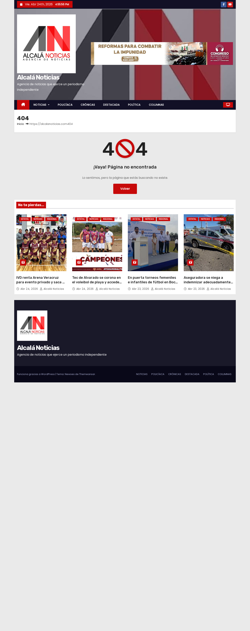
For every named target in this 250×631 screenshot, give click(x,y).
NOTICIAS (41, 105)
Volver (125, 189)
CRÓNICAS (88, 105)
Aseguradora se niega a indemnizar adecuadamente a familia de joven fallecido (209, 282)
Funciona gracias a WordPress (36, 374)
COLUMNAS (156, 105)
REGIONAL (52, 219)
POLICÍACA (65, 105)
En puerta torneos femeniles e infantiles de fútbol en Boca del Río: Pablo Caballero (152, 282)
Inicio (20, 124)
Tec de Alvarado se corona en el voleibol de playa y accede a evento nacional (97, 282)
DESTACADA (111, 105)
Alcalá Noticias (38, 77)
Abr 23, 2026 (141, 289)
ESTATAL (25, 219)
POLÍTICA (134, 105)
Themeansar (87, 374)
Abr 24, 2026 (29, 289)
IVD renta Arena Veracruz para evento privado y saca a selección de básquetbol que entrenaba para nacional (40, 284)
